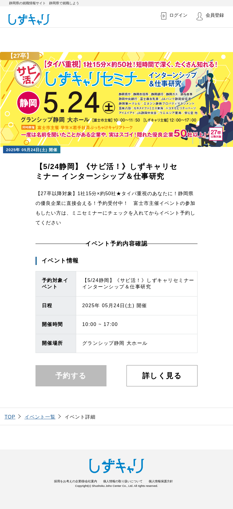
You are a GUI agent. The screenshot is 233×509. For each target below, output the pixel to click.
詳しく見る (162, 376)
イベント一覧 (40, 416)
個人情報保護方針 (161, 481)
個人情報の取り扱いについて (123, 481)
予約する (71, 376)
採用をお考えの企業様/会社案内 (75, 481)
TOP (10, 416)
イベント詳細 (80, 416)
